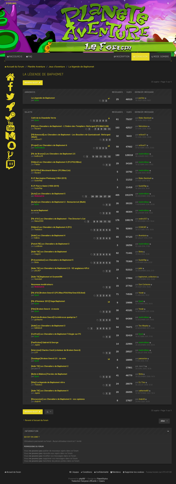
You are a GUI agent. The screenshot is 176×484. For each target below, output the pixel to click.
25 (97, 196)
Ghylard (37, 128)
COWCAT (142, 227)
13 (109, 156)
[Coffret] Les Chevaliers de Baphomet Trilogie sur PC (56, 334)
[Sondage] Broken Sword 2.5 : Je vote (48, 358)
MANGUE (38, 328)
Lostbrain (38, 246)
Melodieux (143, 126)
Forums (11, 3)
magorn (37, 254)
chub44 (37, 401)
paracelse (143, 358)
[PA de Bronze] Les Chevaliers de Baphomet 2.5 (53, 154)
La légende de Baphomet (43, 74)
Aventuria (143, 235)
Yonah (141, 293)
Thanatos (38, 229)
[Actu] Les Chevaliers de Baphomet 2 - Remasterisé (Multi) (58, 202)
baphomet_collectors (148, 277)
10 (105, 129)
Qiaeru (102, 481)
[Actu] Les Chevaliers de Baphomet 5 (48, 193)
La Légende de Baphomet (43, 98)
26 (101, 196)
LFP (36, 352)
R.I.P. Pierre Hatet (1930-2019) (45, 186)
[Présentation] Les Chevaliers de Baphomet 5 (52, 260)
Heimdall (38, 279)
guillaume (38, 319)
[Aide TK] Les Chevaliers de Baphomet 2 (49, 366)
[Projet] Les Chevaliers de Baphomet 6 (49, 145)
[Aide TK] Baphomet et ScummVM (46, 277)
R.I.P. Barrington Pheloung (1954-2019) (48, 178)
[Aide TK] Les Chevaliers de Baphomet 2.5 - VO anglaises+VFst (60, 268)
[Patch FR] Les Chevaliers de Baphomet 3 (50, 244)
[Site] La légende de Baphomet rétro (48, 382)
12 (105, 156)
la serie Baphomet (39, 210)
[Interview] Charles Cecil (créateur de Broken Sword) (55, 350)
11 (109, 129)
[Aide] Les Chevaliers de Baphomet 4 (48, 235)
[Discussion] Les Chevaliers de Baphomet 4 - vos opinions (58, 399)
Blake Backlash (145, 118)
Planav (37, 164)
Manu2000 (38, 221)
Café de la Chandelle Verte (43, 118)
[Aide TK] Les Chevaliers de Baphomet (49, 252)
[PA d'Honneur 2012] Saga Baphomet (48, 301)
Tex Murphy (143, 326)
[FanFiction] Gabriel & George (44, 342)
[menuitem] (29, 57)
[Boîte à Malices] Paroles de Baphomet (49, 374)
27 (105, 196)
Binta (141, 252)
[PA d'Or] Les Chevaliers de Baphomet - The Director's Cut (58, 219)
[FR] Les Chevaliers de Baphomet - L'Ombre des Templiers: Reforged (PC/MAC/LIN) (70, 126)
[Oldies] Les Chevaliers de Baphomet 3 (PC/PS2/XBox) (56, 162)
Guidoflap (38, 180)
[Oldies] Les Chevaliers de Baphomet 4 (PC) (51, 227)
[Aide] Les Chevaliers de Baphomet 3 (48, 326)
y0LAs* (37, 270)
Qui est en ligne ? (31, 437)
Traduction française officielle (84, 481)
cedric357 (143, 219)
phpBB (82, 479)
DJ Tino (142, 382)
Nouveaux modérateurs (42, 284)
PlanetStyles (102, 479)
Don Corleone (144, 284)
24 (92, 196)
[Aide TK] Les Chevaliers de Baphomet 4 (49, 391)
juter (140, 268)
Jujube (37, 345)
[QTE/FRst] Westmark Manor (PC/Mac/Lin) (50, 170)
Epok (36, 100)
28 (109, 196)
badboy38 (38, 156)
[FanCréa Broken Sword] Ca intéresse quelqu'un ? (54, 317)
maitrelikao (39, 147)
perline (141, 98)
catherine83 (144, 391)
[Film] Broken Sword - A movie (45, 309)
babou (37, 238)
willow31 (38, 139)
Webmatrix (39, 196)
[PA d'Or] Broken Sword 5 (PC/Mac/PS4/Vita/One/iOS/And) (58, 293)
